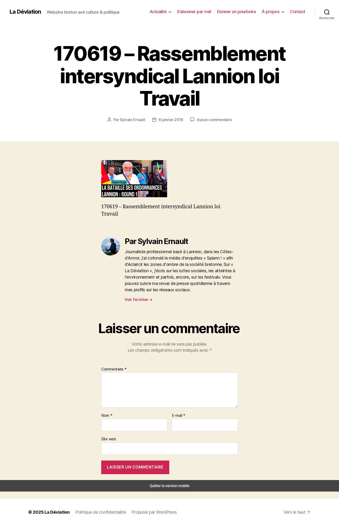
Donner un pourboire (240, 11)
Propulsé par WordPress (148, 510)
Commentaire (113, 369)
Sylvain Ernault (135, 120)
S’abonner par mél (200, 11)
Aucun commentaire (213, 120)
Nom (106, 415)
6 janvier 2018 (171, 120)
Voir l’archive (138, 299)
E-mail (178, 415)
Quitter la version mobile (170, 484)
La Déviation (24, 12)
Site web (108, 438)
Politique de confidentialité (96, 510)
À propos (273, 11)
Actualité (166, 11)
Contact (298, 11)
